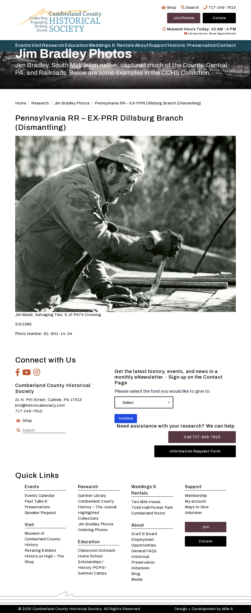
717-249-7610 (220, 7)
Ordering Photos (93, 530)
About (142, 45)
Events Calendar (40, 496)
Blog (135, 574)
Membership (196, 496)
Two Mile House (145, 502)
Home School (90, 556)
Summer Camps (92, 573)
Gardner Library (92, 496)
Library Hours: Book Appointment (210, 33)
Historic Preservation (192, 45)
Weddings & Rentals (111, 45)
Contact (226, 45)
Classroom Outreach (96, 550)
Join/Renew (184, 18)
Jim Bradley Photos (96, 524)
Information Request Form (195, 451)
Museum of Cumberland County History (42, 539)
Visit (37, 45)
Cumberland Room (148, 513)
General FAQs (144, 551)
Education (76, 45)
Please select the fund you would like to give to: (162, 391)
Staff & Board (144, 534)
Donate (219, 18)
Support (158, 45)
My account (195, 501)
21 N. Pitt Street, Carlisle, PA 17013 (48, 400)
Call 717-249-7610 (202, 437)
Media (137, 579)
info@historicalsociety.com (40, 405)
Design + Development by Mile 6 (203, 609)
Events (23, 45)
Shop (168, 7)
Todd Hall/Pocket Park (152, 507)
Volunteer (193, 513)
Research (53, 45)
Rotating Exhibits (40, 550)
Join (206, 527)
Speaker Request (40, 513)
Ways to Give (197, 507)
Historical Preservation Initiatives (143, 562)
